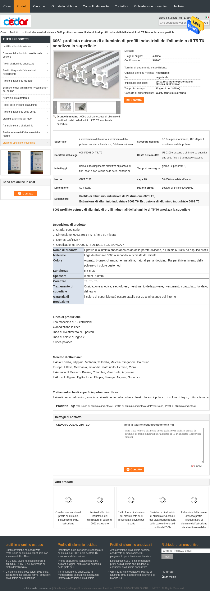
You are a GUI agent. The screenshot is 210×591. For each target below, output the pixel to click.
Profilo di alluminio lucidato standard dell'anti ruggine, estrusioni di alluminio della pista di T (79, 564)
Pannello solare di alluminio (18, 125)
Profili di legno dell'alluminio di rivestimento (19, 72)
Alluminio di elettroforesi (16, 98)
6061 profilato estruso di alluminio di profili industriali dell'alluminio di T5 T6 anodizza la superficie (88, 120)
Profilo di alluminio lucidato (17, 80)
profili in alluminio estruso (17, 46)
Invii (167, 556)
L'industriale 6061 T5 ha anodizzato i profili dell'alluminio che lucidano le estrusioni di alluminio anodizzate (130, 564)
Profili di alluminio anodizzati (18, 63)
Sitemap (168, 571)
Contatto (136, 100)
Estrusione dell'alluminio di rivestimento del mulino (24, 89)
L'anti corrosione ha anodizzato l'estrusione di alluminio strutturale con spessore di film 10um (27, 553)
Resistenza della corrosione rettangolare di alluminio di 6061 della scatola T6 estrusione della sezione (80, 553)
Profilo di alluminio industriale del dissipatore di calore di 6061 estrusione (99, 518)
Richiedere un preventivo (150, 6)
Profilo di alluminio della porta (19, 111)
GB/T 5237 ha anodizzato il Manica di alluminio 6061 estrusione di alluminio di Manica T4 (132, 574)
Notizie (179, 6)
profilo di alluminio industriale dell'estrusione (138, 406)
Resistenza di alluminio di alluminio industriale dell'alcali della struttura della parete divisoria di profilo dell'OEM (162, 520)
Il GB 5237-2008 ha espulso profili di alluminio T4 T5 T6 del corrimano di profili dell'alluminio (26, 564)
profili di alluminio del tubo (17, 118)
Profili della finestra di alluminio (20, 104)
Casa (7, 6)
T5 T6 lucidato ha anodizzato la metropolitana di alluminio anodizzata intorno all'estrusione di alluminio (78, 574)
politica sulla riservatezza (37, 588)
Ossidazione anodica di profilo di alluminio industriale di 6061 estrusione (68, 518)
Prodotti (22, 6)
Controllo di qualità (96, 6)
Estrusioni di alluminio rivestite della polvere (22, 55)
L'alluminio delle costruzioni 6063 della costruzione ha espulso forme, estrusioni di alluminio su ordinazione (28, 574)
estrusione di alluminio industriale (94, 406)
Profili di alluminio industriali (180, 406)
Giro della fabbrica (64, 6)
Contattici (121, 6)
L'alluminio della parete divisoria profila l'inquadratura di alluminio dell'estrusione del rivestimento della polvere (194, 522)
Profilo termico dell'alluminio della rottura (21, 134)
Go (206, 22)
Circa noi (39, 6)
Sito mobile (168, 577)
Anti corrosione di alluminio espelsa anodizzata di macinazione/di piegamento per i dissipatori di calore (130, 553)
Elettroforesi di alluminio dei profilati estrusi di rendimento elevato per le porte (131, 518)
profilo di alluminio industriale (38, 32)
